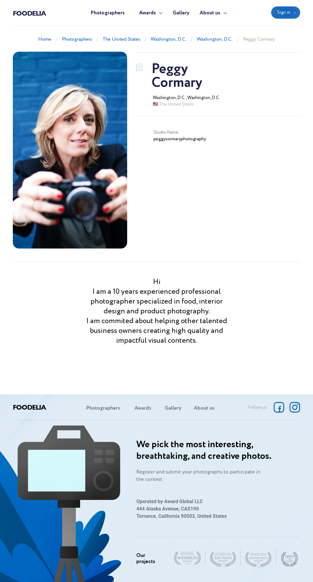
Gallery (181, 13)
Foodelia (29, 13)
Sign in (283, 12)
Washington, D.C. (168, 39)
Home (44, 39)
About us (210, 13)
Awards (147, 13)
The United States (121, 39)
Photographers (107, 13)
